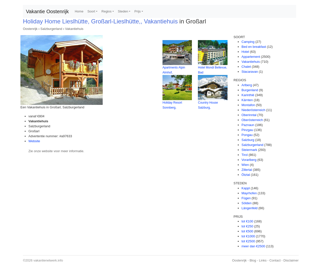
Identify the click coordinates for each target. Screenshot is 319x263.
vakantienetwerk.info (48, 260)
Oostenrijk (30, 29)
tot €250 (247, 226)
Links (262, 260)
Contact (275, 260)
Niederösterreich (253, 110)
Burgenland (249, 90)
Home (79, 11)
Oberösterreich (252, 120)
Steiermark (249, 150)
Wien (245, 165)
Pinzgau (247, 130)
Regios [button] (106, 11)
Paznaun (247, 125)
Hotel (245, 52)
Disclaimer (291, 260)
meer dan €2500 (253, 246)
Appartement (250, 57)
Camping (247, 42)
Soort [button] (91, 11)
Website (34, 141)
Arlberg (246, 85)
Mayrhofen (249, 193)
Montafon (248, 105)
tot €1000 (248, 236)
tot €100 (247, 221)
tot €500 (247, 231)
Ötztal (245, 175)
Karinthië (247, 95)
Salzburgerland (51, 29)
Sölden (246, 203)
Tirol (244, 155)
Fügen (246, 198)
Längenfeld (249, 208)
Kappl (245, 188)
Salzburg (247, 140)
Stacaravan (249, 71)
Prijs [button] (137, 11)
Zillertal (246, 170)
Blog (252, 260)
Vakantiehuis (74, 29)
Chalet (246, 66)
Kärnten (247, 100)
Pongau (247, 135)
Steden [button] (123, 11)
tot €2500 (248, 241)
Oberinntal (248, 115)
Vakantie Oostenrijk (47, 11)
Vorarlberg (248, 160)
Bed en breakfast (253, 47)
